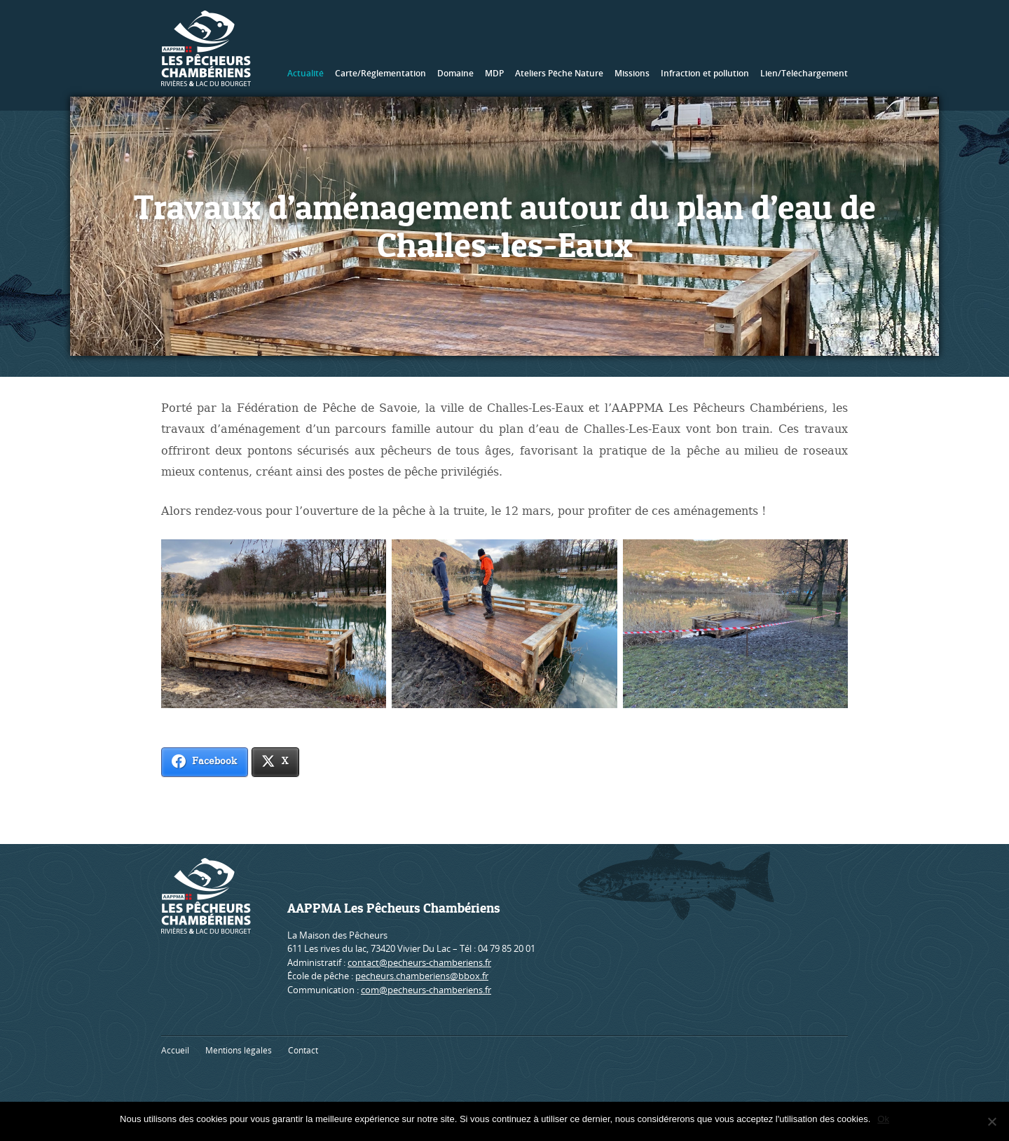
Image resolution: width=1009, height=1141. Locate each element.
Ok (883, 1119)
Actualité (305, 73)
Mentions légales (238, 1050)
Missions (632, 73)
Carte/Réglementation (380, 73)
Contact (303, 1050)
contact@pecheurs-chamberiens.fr (419, 962)
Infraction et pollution (705, 73)
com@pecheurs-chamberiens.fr (426, 989)
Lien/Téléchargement (804, 73)
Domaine (455, 73)
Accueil (175, 1050)
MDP (494, 73)
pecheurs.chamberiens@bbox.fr (421, 975)
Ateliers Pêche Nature (559, 73)
